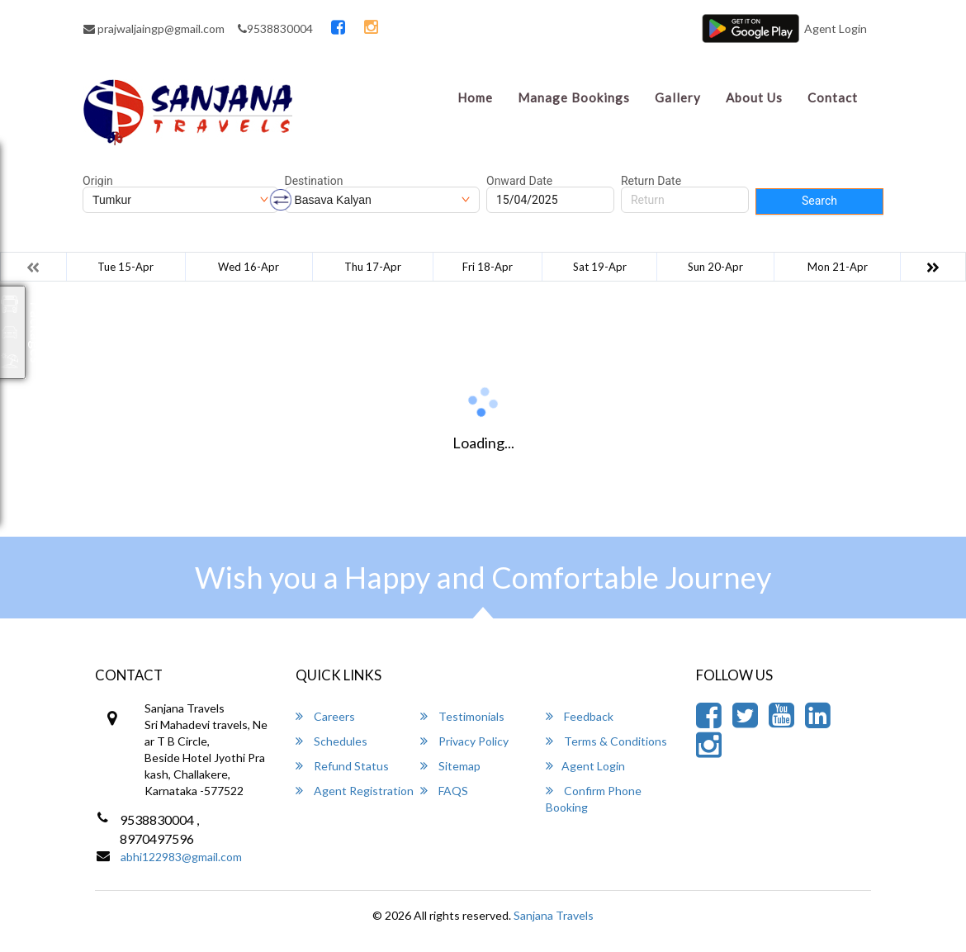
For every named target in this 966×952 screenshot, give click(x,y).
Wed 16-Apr (248, 266)
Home (475, 97)
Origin (98, 181)
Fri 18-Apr (487, 266)
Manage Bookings (574, 97)
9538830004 (275, 28)
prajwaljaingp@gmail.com (154, 28)
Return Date (651, 181)
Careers (325, 716)
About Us (754, 97)
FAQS (444, 791)
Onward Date (519, 181)
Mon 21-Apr (837, 266)
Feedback (579, 716)
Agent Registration (355, 791)
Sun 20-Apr (715, 266)
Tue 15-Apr (125, 266)
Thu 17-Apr (372, 266)
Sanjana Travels (554, 915)
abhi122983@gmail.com (181, 857)
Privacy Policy (464, 741)
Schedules (331, 741)
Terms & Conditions (606, 741)
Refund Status (342, 766)
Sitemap (450, 766)
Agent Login (835, 28)
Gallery (678, 97)
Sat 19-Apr (600, 266)
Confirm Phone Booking (594, 799)
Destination (314, 181)
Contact (832, 97)
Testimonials (462, 716)
